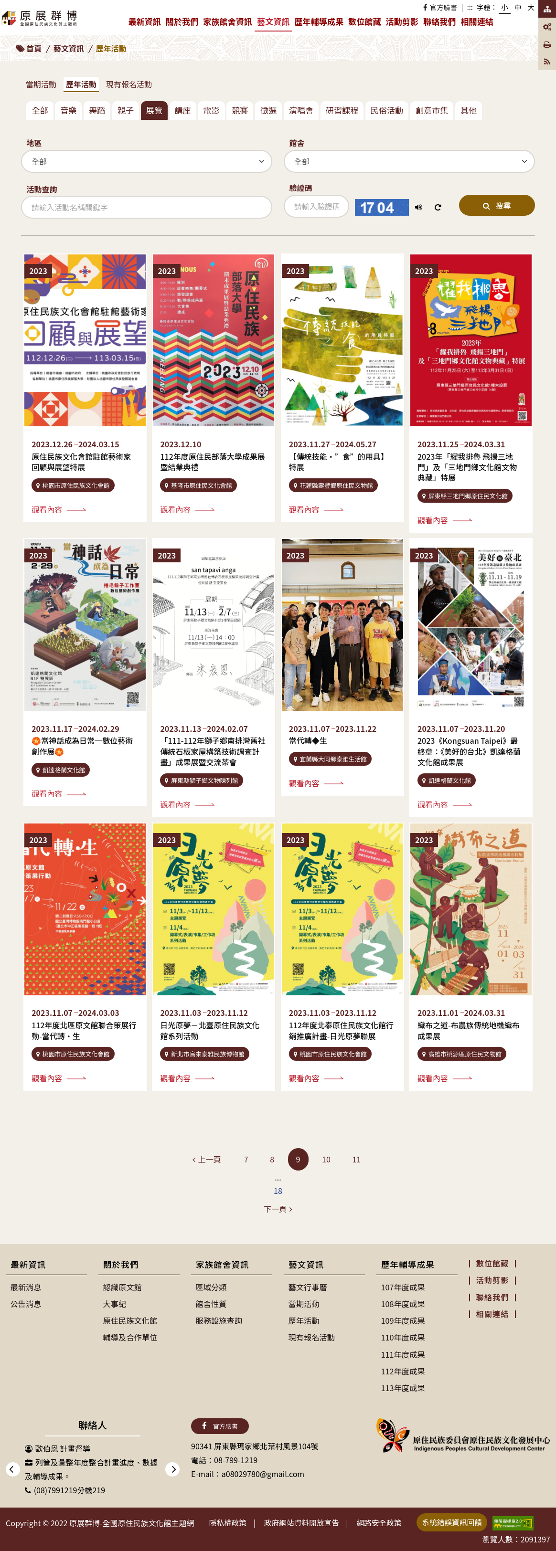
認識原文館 (122, 1287)
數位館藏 (364, 21)
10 (326, 1159)
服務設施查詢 (219, 1320)
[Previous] (206, 1159)
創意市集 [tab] (432, 110)
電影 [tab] (211, 110)
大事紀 (114, 1303)
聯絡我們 (439, 21)
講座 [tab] (183, 110)
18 (278, 1190)
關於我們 (183, 23)
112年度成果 (403, 1370)
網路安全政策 (383, 1521)
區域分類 (211, 1287)
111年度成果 (403, 1353)
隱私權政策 (229, 1521)
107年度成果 (403, 1287)
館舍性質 (211, 1303)
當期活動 (41, 84)
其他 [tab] (468, 110)
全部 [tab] (40, 110)
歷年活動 (81, 84)
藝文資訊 (274, 23)
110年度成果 (403, 1336)
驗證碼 (300, 187)
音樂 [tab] (68, 110)
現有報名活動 (129, 84)
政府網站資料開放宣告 (304, 1521)
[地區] (146, 161)
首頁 (34, 48)
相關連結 (476, 21)
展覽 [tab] (154, 110)
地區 (34, 142)
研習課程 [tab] (342, 110)
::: (470, 7)
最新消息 (26, 1287)
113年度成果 (403, 1387)
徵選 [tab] (268, 110)
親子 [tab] (126, 110)
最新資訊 (145, 23)
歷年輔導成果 (320, 23)
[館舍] (409, 161)
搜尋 (497, 205)
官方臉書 (440, 7)
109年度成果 (403, 1320)
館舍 (296, 142)
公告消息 (26, 1303)
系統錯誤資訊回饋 (458, 1521)
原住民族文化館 (130, 1320)
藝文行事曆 (308, 1287)
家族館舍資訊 (229, 23)
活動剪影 (402, 21)
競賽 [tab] (240, 110)
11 (356, 1159)
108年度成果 (403, 1303)
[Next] (278, 1209)
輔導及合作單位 (130, 1336)
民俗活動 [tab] (387, 110)
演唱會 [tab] (301, 110)
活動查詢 (41, 189)
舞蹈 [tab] (97, 110)
